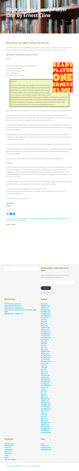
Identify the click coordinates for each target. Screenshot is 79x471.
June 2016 (44, 415)
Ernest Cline (53, 218)
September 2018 (46, 361)
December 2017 (45, 379)
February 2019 (45, 351)
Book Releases (9, 444)
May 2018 (43, 369)
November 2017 (45, 381)
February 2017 (45, 399)
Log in (43, 444)
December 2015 (45, 427)
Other (6, 456)
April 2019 (44, 347)
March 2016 (44, 421)
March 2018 (44, 373)
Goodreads (10, 203)
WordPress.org (46, 450)
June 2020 (44, 322)
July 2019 (44, 341)
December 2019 (45, 332)
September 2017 (46, 385)
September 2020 (46, 316)
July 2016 (44, 413)
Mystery (63, 218)
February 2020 (45, 328)
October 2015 (45, 431)
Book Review (20, 218)
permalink (23, 220)
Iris (7, 22)
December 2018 (45, 355)
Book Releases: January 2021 (13, 314)
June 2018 (44, 367)
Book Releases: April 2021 (12, 304)
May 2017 (43, 393)
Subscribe (46, 288)
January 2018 (45, 377)
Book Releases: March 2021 (13, 306)
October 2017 (45, 383)
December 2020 (45, 310)
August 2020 (45, 318)
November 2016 (45, 405)
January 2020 (45, 330)
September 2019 (46, 337)
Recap (6, 458)
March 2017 (44, 397)
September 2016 (46, 409)
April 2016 (44, 419)
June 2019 (44, 343)
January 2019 (45, 353)
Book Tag (7, 448)
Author (8, 206)
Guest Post (8, 452)
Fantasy (58, 218)
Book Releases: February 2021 (14, 308)
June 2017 (44, 391)
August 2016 (45, 411)
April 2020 (44, 324)
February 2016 (45, 423)
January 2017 (45, 401)
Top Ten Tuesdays (10, 459)
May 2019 (43, 345)
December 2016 (45, 403)
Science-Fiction (10, 220)
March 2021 (44, 304)
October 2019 (45, 335)
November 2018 (45, 357)
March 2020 (44, 326)
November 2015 (45, 429)
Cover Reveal (8, 450)
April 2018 (44, 371)
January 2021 (45, 308)
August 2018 (45, 363)
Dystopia (47, 218)
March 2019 (44, 349)
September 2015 (46, 433)
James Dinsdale (36, 466)
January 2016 (45, 425)
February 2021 (45, 306)
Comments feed (46, 448)
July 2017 (44, 389)
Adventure (31, 218)
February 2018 (45, 375)
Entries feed (45, 446)
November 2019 (45, 334)
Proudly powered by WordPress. (14, 466)
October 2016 (45, 407)
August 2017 (45, 387)
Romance (67, 218)
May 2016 (43, 417)
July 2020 (44, 320)
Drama (42, 218)
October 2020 (45, 314)
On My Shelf (8, 454)
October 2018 (45, 359)
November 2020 (45, 312)
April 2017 (44, 395)
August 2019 (45, 339)
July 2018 (44, 365)
